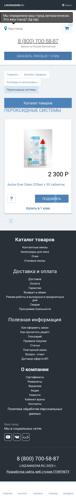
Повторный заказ (35, 349)
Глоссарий (35, 336)
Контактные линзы (35, 247)
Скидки (35, 304)
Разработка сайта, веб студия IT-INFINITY (38, 471)
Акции (35, 390)
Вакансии (35, 386)
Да (30, 19)
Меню (67, 5)
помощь (53, 493)
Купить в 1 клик (38, 208)
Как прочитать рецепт (35, 332)
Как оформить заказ (34, 327)
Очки (35, 256)
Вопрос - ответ (35, 354)
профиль (68, 493)
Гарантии (35, 288)
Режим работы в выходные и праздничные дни (35, 298)
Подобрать (51, 199)
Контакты (35, 403)
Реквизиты (35, 381)
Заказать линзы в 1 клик (38, 56)
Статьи (35, 345)
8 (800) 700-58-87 (38, 40)
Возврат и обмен (35, 292)
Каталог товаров (38, 102)
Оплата (35, 283)
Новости (35, 395)
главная (7, 493)
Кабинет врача (35, 399)
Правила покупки (34, 341)
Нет (36, 19)
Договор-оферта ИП (34, 358)
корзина (38, 493)
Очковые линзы (34, 260)
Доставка (34, 279)
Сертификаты (35, 377)
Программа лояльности (35, 309)
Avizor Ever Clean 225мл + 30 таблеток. (36, 184)
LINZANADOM (14, 5)
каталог (22, 493)
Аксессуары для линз (35, 251)
